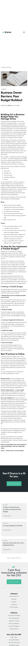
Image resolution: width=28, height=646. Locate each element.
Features (14, 601)
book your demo (14, 483)
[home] (6, 32)
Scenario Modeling (14, 626)
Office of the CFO (14, 596)
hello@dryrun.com (6, 420)
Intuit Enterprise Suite (14, 642)
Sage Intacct (14, 637)
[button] (24, 32)
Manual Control (14, 629)
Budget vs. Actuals (14, 621)
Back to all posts (7, 67)
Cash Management (14, 618)
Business (14, 599)
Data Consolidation (14, 623)
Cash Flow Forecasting (14, 615)
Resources (14, 604)
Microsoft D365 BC (14, 640)
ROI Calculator (14, 607)
